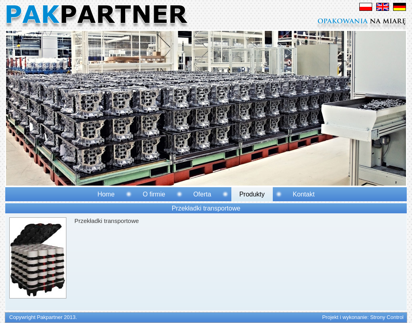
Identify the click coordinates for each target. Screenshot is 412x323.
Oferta (202, 194)
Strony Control (387, 317)
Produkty (252, 194)
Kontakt (304, 194)
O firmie (154, 194)
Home (106, 194)
